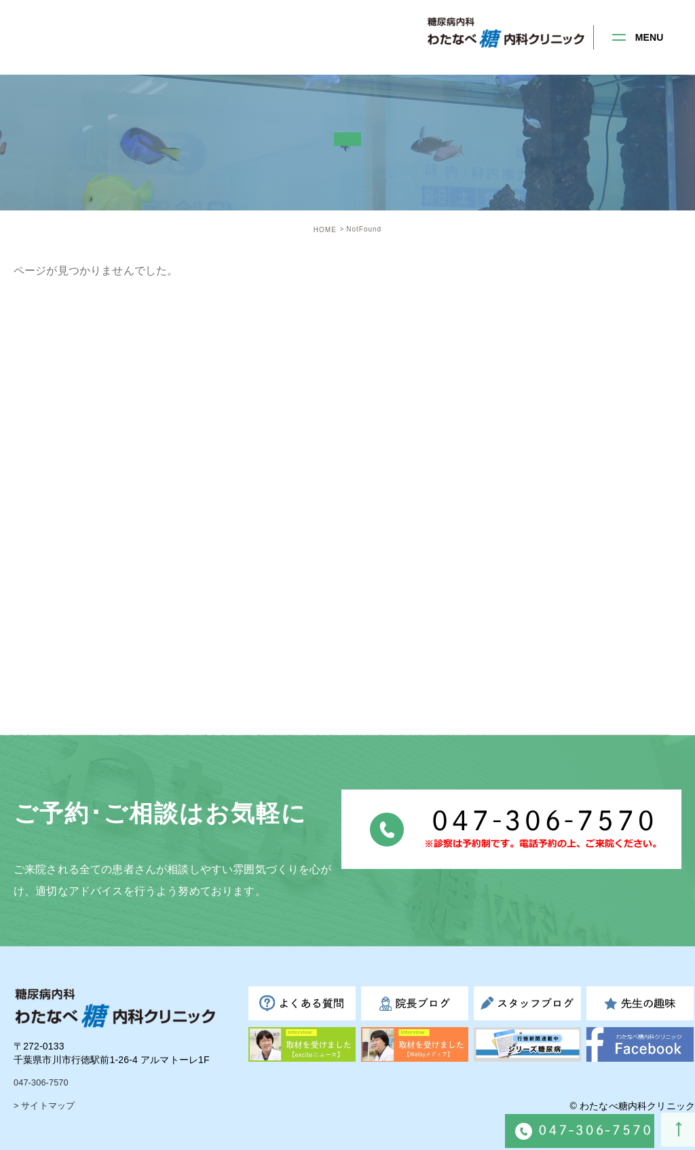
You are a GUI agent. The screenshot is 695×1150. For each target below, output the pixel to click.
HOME (325, 230)
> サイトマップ (46, 1105)
